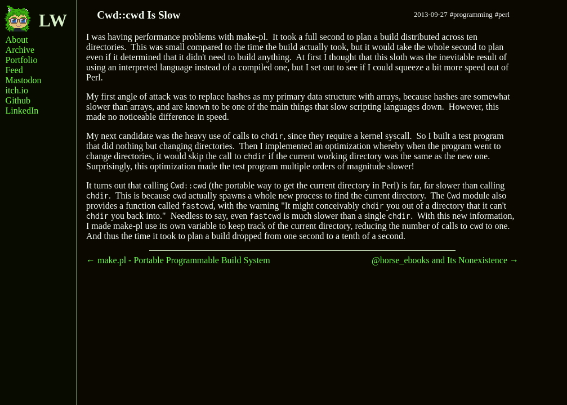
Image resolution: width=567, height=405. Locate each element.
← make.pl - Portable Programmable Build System (178, 260)
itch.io (17, 90)
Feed (14, 70)
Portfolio (22, 60)
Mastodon (24, 80)
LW (36, 18)
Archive (20, 50)
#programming (471, 15)
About (17, 39)
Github (18, 100)
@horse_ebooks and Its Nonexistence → (445, 260)
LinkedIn (22, 110)
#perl (502, 15)
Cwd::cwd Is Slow (138, 15)
